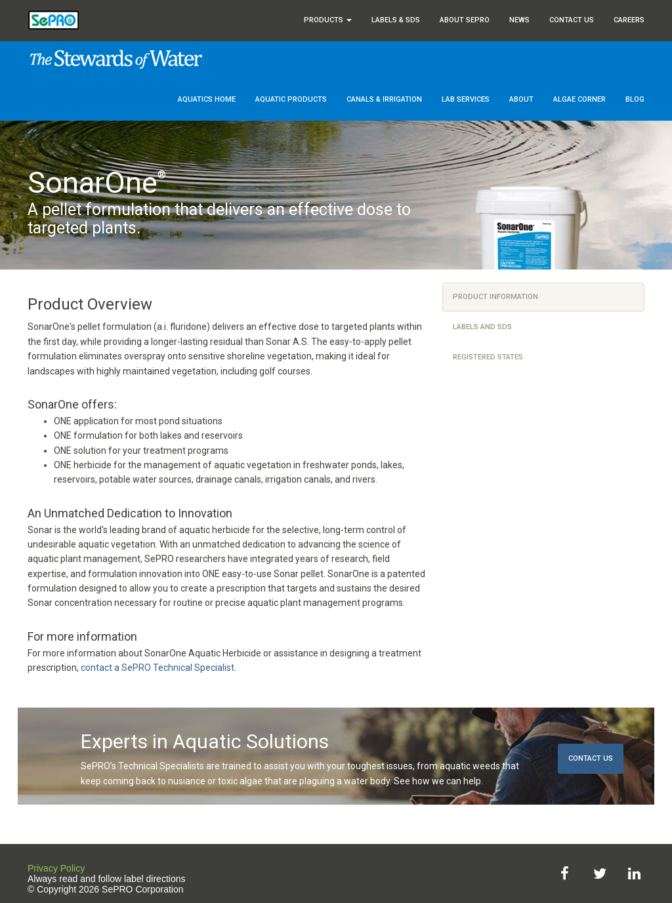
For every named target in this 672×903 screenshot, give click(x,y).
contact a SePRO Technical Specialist (157, 667)
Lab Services (466, 99)
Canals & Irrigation (384, 99)
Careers (629, 20)
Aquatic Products (291, 99)
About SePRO (465, 20)
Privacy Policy (56, 868)
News (519, 20)
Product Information (495, 296)
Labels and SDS (482, 327)
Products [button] (328, 20)
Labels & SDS (395, 20)
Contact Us (571, 20)
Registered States (488, 357)
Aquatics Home (207, 99)
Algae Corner (579, 99)
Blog (634, 99)
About (521, 99)
